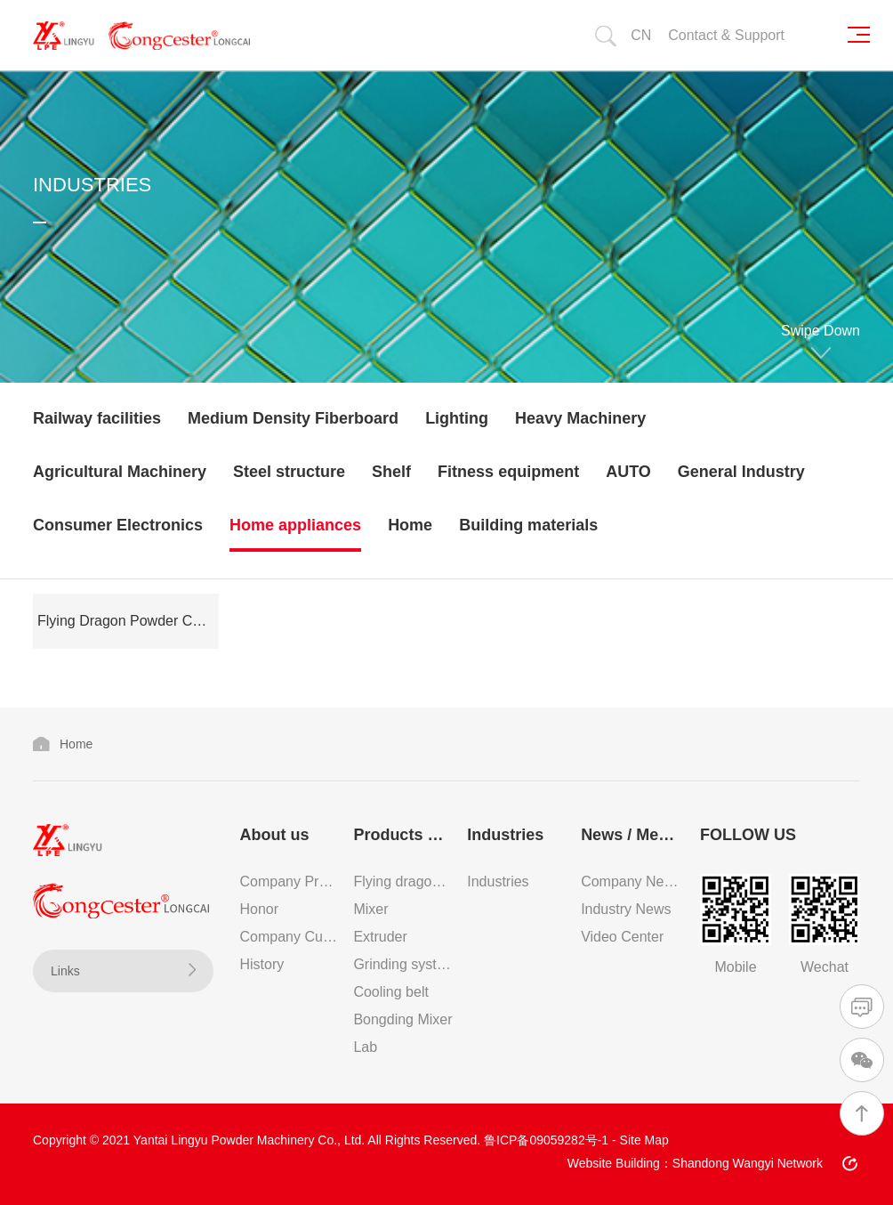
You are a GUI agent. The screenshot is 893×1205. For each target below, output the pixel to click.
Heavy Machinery (580, 418)
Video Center (622, 936)
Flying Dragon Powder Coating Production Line (128, 620)
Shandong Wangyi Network (747, 1163)
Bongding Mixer (402, 1019)
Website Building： (619, 1163)
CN (641, 35)
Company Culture (290, 936)
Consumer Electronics (118, 525)
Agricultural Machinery (119, 472)
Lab (365, 1047)
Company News (631, 881)
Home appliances (295, 525)
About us (275, 835)
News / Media (631, 835)
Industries (505, 835)
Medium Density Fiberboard (293, 418)
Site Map (644, 1140)
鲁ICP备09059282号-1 (546, 1140)
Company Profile (290, 881)
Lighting (456, 418)
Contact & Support (726, 35)
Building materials (528, 525)
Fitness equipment (508, 472)
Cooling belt (391, 991)
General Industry (741, 472)
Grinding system (403, 964)
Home (410, 525)
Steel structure (289, 472)
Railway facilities (97, 418)
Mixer (370, 909)
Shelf (391, 472)
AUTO (628, 472)
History (262, 964)
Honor (259, 909)
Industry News (626, 909)
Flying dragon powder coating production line (403, 881)
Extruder (379, 936)
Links (123, 970)
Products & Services (403, 835)
